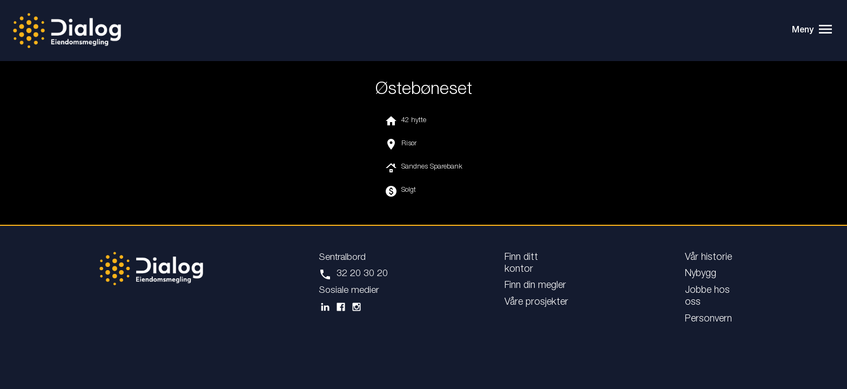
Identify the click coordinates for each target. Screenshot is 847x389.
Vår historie (708, 258)
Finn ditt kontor (521, 263)
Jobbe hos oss (707, 296)
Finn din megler (535, 286)
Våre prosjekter (536, 302)
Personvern (708, 319)
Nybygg (700, 274)
